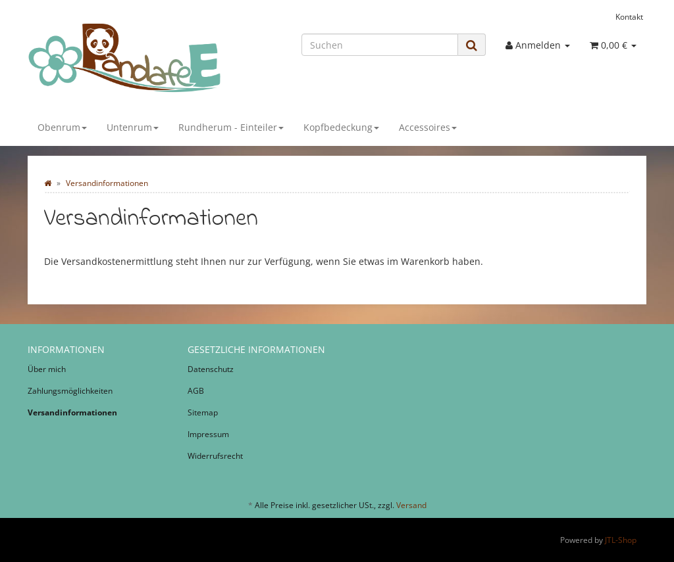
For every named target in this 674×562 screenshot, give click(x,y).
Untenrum (133, 127)
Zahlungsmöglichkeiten (70, 390)
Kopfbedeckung (341, 127)
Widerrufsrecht (215, 455)
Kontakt (629, 16)
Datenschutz (211, 369)
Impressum (208, 434)
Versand (411, 505)
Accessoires (428, 127)
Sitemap (203, 412)
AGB (196, 390)
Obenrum (62, 127)
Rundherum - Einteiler (231, 127)
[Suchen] (379, 45)
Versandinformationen (72, 412)
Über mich (47, 369)
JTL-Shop (620, 540)
